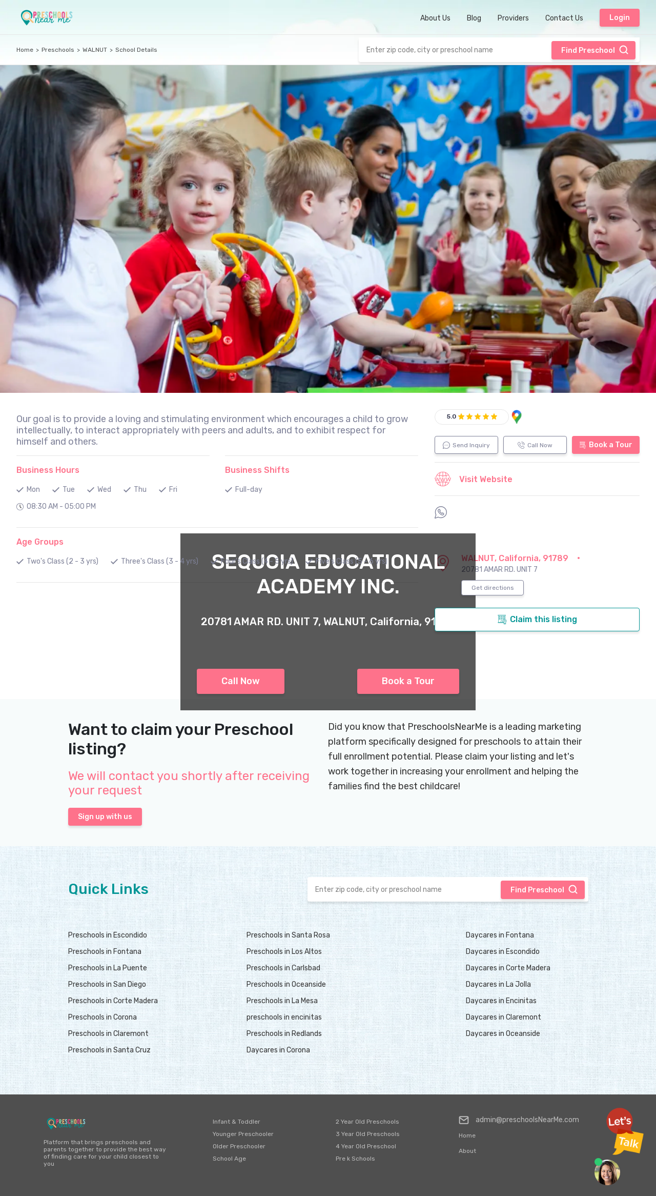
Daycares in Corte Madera (508, 968)
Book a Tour (408, 681)
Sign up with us (105, 816)
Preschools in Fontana (104, 951)
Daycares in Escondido (503, 951)
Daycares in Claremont (503, 1017)
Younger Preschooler (243, 1134)
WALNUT (95, 49)
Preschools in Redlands (284, 1033)
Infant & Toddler (236, 1121)
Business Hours (47, 470)
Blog (474, 18)
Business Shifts (257, 470)
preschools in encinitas (284, 1017)
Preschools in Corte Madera (113, 1000)
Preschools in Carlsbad (283, 968)
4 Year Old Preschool (366, 1146)
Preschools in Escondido (107, 935)
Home (24, 49)
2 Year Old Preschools (367, 1121)
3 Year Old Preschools (368, 1134)
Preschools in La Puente (107, 968)
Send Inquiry (466, 445)
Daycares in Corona (278, 1050)
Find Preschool (595, 50)
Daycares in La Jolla (498, 984)
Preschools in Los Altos (284, 951)
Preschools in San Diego (107, 984)
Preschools (58, 49)
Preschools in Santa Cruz (109, 1050)
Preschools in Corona (102, 1017)
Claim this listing (537, 619)
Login (619, 17)
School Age (229, 1158)
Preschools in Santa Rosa (288, 935)
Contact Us (564, 18)
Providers (513, 18)
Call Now (240, 681)
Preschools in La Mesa (282, 1000)
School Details (136, 49)
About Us (435, 18)
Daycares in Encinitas (501, 1000)
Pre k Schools (355, 1158)
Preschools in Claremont (108, 1033)
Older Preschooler (239, 1146)
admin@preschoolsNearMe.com (519, 1120)
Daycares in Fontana (500, 935)
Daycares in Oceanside (503, 1033)
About (467, 1150)
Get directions (492, 587)
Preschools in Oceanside (286, 984)
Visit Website (473, 479)
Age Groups (40, 542)
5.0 (451, 416)
